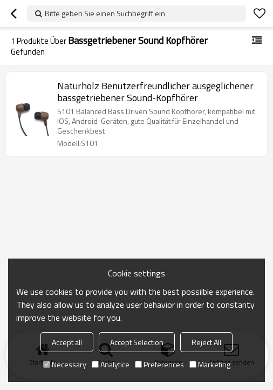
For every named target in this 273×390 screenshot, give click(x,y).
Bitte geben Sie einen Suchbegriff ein (105, 13)
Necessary (64, 364)
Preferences (159, 364)
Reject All (206, 342)
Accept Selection (136, 342)
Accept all (67, 342)
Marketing (209, 364)
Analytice (110, 364)
